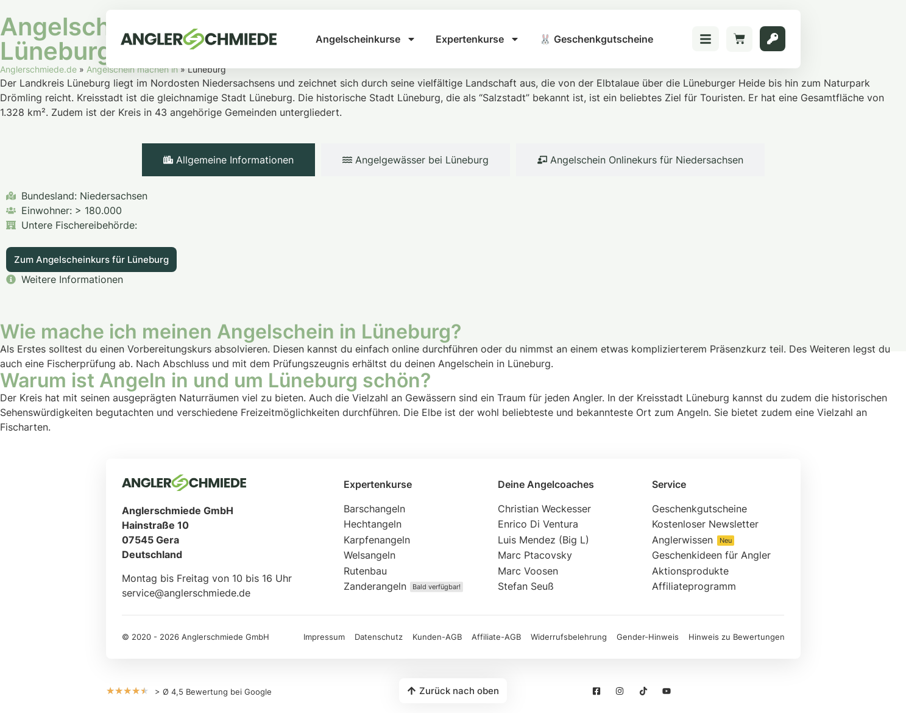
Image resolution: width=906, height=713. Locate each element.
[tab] (228, 159)
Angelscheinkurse (366, 39)
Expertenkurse (478, 39)
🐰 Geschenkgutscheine (596, 39)
